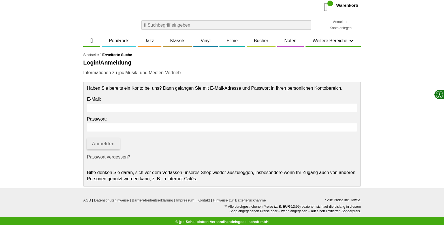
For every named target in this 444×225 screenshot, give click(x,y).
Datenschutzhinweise (111, 198)
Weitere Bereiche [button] (333, 40)
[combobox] (226, 25)
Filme (232, 40)
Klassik (177, 40)
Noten (290, 40)
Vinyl (205, 40)
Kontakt (203, 198)
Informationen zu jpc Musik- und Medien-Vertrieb (132, 72)
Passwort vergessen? (108, 157)
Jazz (149, 40)
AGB (87, 198)
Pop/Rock (119, 40)
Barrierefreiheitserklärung (152, 198)
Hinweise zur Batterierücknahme (239, 198)
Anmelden (340, 22)
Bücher (261, 40)
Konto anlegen (340, 28)
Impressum (185, 198)
